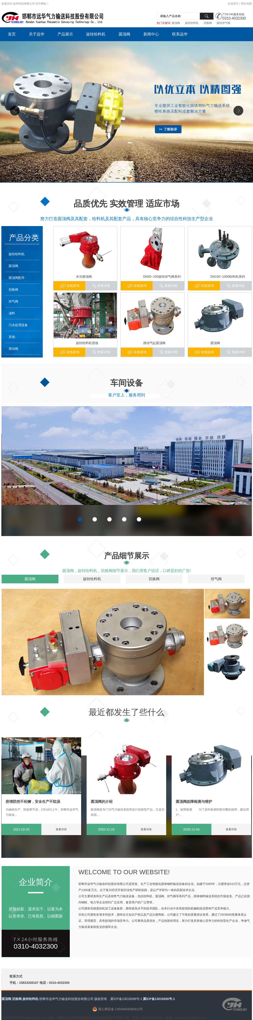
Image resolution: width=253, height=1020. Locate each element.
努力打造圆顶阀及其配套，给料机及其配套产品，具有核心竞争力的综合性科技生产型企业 (126, 218)
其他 (12, 337)
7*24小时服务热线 (234, 14)
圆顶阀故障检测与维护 (194, 801)
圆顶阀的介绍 (102, 801)
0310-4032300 (234, 18)
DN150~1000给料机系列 (227, 276)
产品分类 (24, 237)
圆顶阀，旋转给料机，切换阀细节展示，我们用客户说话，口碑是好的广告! (126, 571)
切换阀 (208, 23)
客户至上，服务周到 (126, 395)
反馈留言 (233, 3)
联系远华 (180, 34)
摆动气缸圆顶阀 (154, 343)
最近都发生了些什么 (126, 712)
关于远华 (36, 34)
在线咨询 (207, 285)
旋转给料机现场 (87, 343)
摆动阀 (13, 348)
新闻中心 (151, 34)
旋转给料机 (192, 23)
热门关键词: (164, 23)
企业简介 (36, 882)
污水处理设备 (18, 325)
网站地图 (246, 3)
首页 (12, 34)
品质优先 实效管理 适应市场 (126, 203)
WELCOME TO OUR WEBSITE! (124, 872)
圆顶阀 (176, 23)
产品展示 (65, 34)
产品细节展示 (126, 556)
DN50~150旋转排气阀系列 (162, 276)
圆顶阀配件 (17, 278)
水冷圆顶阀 (84, 276)
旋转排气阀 (223, 23)
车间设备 (126, 383)
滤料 (12, 313)
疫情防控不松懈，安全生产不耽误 (33, 801)
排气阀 (13, 301)
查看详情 (238, 285)
